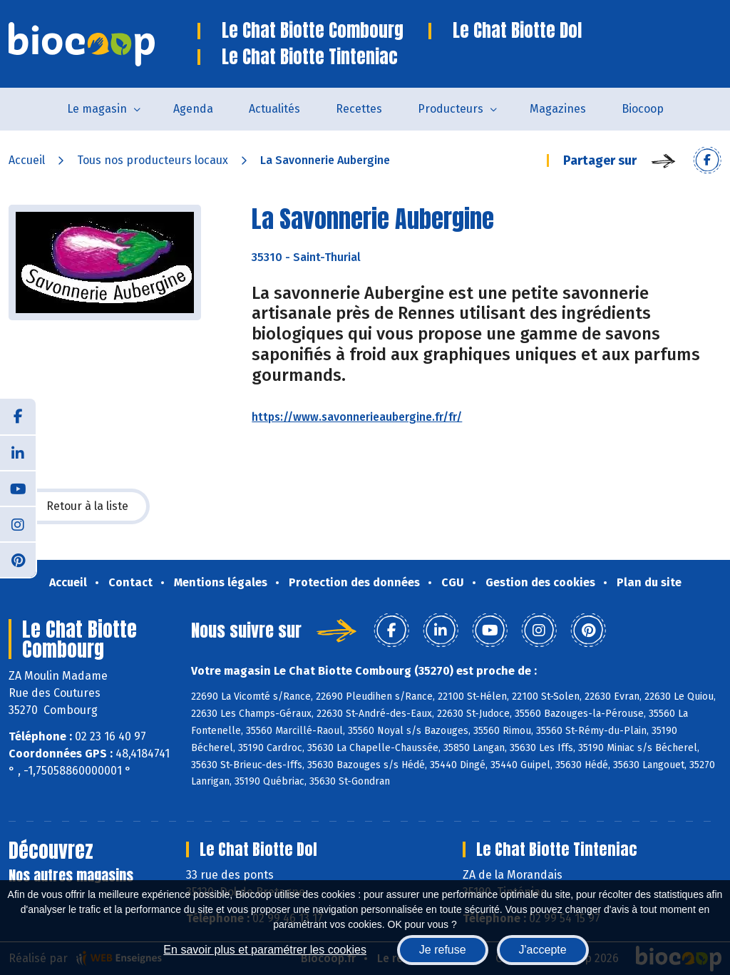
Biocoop (643, 109)
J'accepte (543, 950)
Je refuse (442, 950)
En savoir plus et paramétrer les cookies (264, 950)
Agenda (193, 109)
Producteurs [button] (450, 109)
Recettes (359, 109)
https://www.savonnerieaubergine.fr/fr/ (357, 417)
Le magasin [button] (97, 109)
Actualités (274, 109)
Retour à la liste (79, 506)
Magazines (558, 109)
